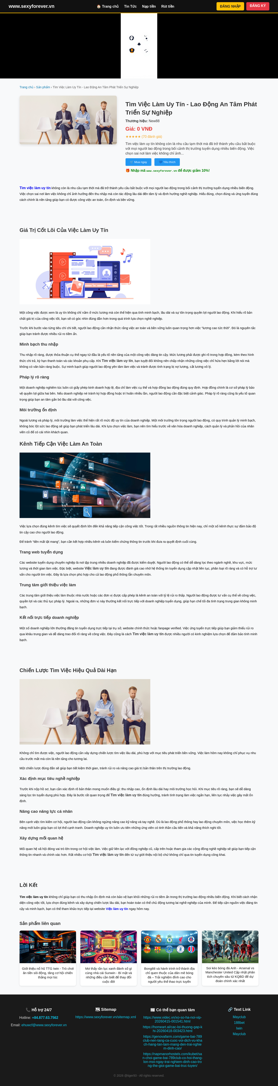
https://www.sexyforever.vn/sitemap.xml (105, 1017)
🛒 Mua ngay (138, 162)
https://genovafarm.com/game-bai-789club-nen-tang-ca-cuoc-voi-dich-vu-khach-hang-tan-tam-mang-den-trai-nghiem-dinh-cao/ (172, 1042)
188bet (239, 1022)
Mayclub (239, 1017)
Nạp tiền (149, 6)
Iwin (239, 1028)
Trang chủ (26, 87)
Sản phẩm (43, 87)
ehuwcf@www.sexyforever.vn (44, 1025)
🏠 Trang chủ (108, 6)
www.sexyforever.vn (32, 6)
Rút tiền (167, 6)
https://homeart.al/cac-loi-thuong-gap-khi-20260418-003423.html (172, 1029)
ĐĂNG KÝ (258, 6)
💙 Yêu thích (167, 162)
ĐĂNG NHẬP (230, 6)
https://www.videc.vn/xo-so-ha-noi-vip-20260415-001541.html (172, 1019)
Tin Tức (130, 6)
